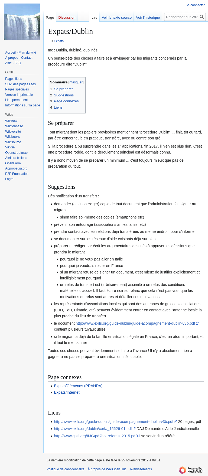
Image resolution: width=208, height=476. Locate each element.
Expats (59, 41)
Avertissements (141, 469)
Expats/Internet (66, 392)
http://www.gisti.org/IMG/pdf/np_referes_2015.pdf (95, 436)
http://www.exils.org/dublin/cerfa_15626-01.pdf (93, 428)
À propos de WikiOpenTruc (106, 469)
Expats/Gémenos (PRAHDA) (78, 386)
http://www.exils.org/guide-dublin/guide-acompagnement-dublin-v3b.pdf (135, 323)
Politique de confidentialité (65, 469)
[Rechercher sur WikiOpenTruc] (185, 17)
